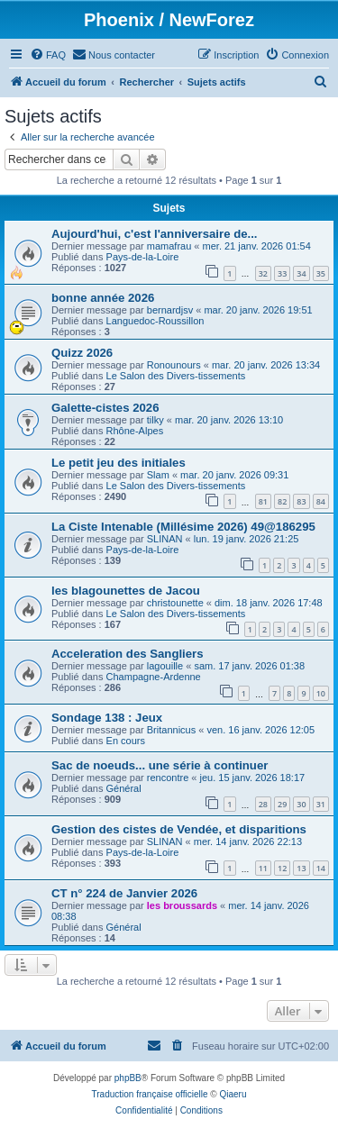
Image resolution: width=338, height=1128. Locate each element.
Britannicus (171, 729)
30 (301, 804)
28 (263, 804)
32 (263, 273)
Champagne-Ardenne (153, 676)
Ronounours (174, 364)
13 (301, 868)
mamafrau (169, 246)
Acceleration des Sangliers (127, 653)
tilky (155, 419)
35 (320, 273)
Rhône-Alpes (135, 430)
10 (320, 693)
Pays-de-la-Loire (142, 256)
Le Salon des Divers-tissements (176, 375)
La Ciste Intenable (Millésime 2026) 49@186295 (183, 526)
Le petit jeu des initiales (118, 462)
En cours (125, 740)
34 (301, 273)
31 (320, 804)
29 (282, 804)
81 (263, 501)
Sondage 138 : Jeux (106, 717)
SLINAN (165, 538)
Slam (158, 474)
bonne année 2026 (102, 298)
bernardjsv (170, 310)
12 (282, 868)
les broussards (182, 905)
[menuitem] (48, 55)
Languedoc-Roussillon (155, 320)
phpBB (128, 1078)
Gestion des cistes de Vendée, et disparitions (178, 829)
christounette (175, 602)
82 (282, 501)
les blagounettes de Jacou (125, 590)
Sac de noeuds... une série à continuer (159, 765)
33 (282, 273)
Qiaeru (232, 1094)
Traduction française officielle (150, 1094)
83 (301, 501)
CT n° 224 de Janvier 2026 (124, 893)
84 (320, 501)
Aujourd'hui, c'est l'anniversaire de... (154, 234)
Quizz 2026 (82, 352)
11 (263, 868)
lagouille (165, 665)
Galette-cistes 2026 (105, 407)
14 (320, 868)
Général (124, 788)
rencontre (167, 777)
